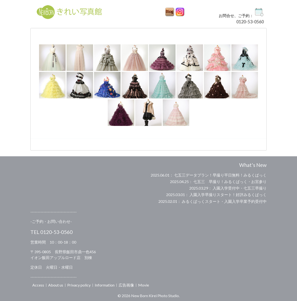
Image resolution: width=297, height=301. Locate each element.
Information (105, 285)
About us (55, 285)
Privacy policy (79, 285)
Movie (143, 285)
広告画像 (126, 285)
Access (38, 285)
